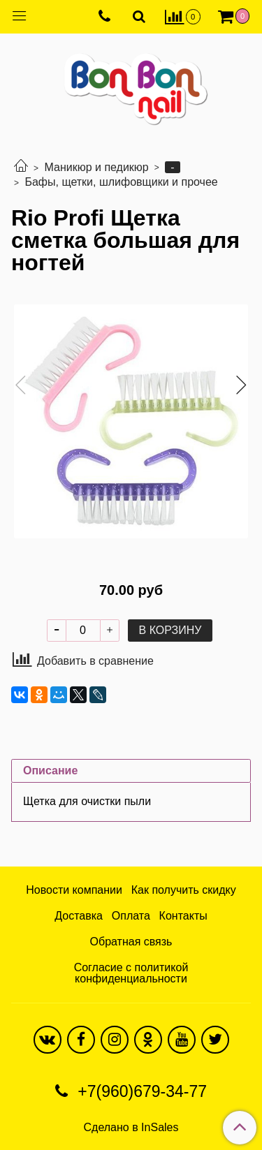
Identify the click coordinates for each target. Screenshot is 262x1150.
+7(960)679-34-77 (140, 1091)
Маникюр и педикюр (96, 167)
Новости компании (74, 890)
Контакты (183, 916)
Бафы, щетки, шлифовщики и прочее (120, 182)
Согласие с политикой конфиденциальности (131, 973)
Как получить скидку (183, 890)
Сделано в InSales (131, 1127)
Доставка (78, 916)
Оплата (131, 916)
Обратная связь (131, 942)
